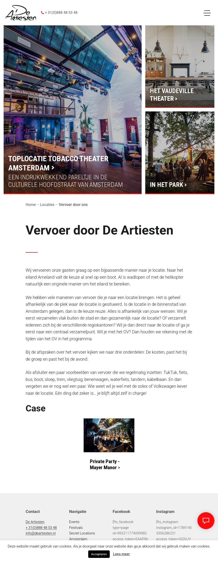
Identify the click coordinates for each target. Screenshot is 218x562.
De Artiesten (35, 522)
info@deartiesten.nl (41, 533)
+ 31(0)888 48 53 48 (59, 12)
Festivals (76, 528)
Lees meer (121, 554)
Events (74, 522)
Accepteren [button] (99, 554)
